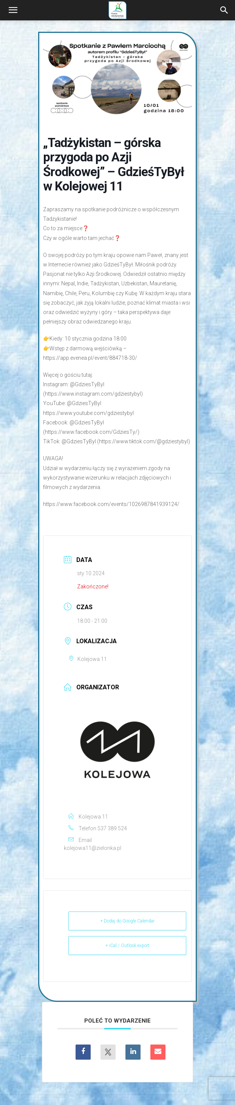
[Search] (224, 10)
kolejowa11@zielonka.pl (92, 848)
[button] (13, 10)
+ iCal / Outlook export (127, 945)
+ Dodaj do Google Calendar (127, 921)
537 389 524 (112, 828)
